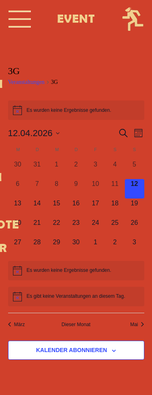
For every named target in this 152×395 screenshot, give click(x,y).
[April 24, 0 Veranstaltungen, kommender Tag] (95, 227)
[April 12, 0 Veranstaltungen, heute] (134, 189)
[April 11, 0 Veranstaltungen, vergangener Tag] (115, 189)
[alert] (76, 270)
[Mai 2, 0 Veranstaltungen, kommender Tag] (115, 247)
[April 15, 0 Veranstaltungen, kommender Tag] (56, 208)
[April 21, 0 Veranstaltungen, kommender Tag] (37, 227)
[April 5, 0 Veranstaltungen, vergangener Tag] (134, 169)
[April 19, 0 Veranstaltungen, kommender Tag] (134, 208)
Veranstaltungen (26, 82)
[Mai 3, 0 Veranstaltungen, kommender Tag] (134, 247)
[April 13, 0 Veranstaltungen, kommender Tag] (18, 208)
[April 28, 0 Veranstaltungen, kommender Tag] (37, 247)
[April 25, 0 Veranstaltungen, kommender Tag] (115, 227)
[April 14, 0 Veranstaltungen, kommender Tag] (37, 208)
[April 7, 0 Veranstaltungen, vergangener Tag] (37, 189)
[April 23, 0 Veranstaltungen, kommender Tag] (76, 227)
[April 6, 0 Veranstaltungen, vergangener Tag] (18, 189)
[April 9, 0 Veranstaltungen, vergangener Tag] (76, 189)
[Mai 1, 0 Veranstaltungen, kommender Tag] (95, 247)
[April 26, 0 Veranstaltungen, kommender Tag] (134, 227)
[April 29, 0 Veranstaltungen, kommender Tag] (56, 247)
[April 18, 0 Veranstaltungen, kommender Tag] (115, 208)
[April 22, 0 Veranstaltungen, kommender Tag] (56, 227)
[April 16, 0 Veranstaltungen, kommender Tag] (76, 208)
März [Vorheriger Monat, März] (16, 324)
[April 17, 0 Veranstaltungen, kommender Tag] (95, 208)
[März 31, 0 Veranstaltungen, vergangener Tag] (37, 169)
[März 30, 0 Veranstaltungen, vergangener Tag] (18, 169)
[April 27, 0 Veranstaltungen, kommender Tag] (18, 247)
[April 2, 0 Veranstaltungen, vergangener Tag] (76, 169)
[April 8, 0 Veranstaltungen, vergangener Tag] (56, 189)
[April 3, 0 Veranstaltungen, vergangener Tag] (95, 169)
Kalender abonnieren (71, 350)
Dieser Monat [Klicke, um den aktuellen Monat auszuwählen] (76, 324)
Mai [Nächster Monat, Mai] (137, 324)
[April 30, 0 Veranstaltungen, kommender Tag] (76, 247)
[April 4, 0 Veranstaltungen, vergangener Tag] (115, 169)
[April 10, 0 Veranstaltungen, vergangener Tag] (95, 189)
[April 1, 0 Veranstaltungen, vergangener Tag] (56, 169)
